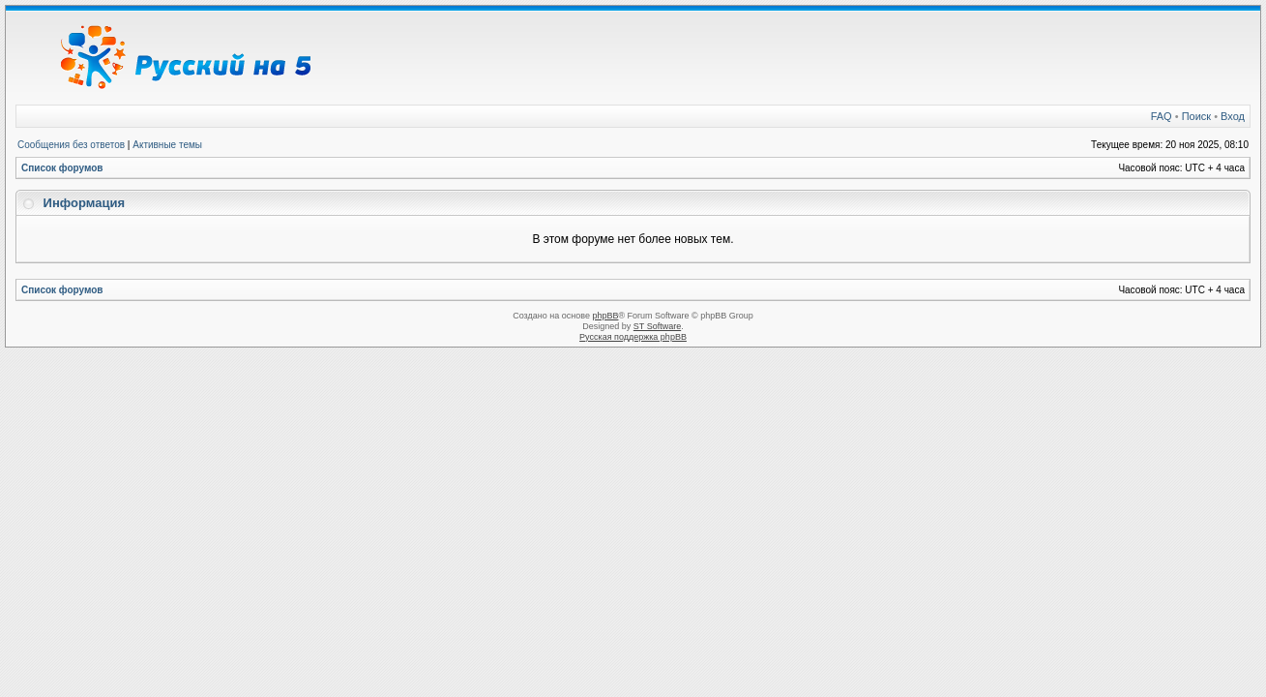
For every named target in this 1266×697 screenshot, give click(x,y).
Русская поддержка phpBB (633, 337)
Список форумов (62, 168)
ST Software (657, 326)
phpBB (605, 315)
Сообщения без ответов (71, 144)
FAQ (1161, 116)
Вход (1233, 116)
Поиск (1196, 116)
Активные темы (167, 144)
